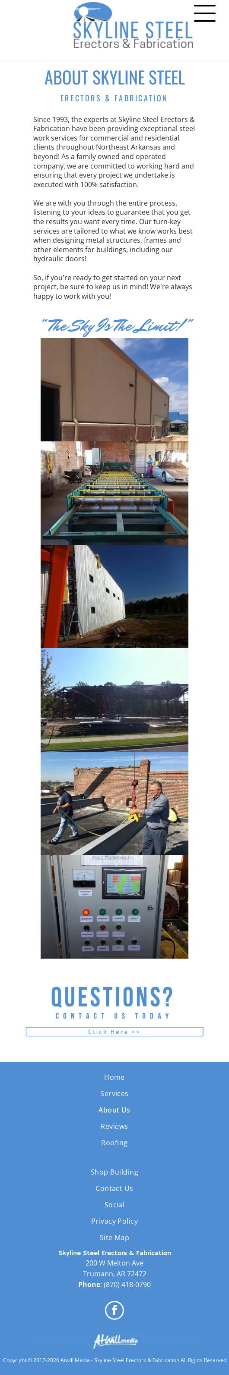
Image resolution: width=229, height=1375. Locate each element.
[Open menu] (205, 13)
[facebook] (114, 1311)
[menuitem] (114, 1077)
